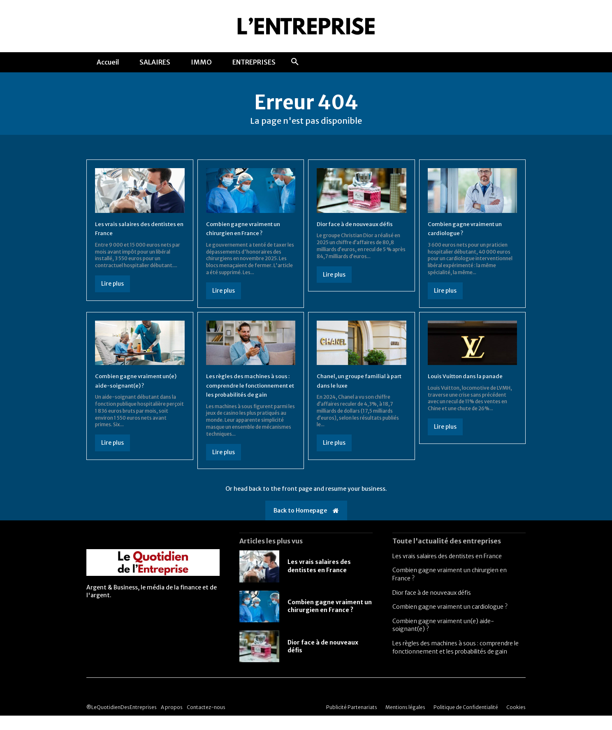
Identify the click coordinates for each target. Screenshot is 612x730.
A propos (172, 721)
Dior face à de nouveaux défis (431, 607)
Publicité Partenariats (351, 721)
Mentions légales (405, 721)
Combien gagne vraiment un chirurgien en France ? (329, 620)
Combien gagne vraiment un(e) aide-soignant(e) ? (133, 385)
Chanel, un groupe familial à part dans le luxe (359, 385)
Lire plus (112, 289)
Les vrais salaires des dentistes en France (447, 570)
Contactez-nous (206, 721)
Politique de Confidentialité (466, 721)
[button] (295, 62)
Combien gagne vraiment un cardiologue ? (450, 621)
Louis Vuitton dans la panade (471, 381)
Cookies (516, 721)
